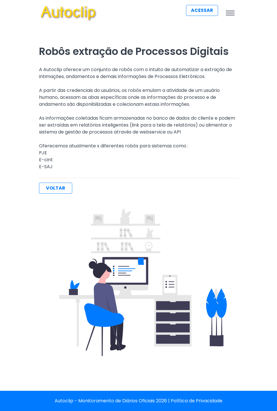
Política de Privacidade (196, 400)
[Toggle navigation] (230, 13)
